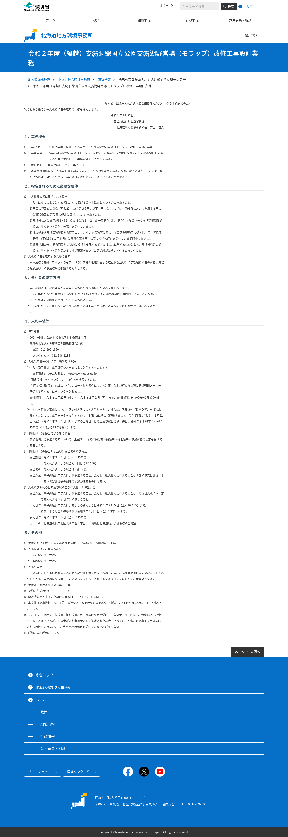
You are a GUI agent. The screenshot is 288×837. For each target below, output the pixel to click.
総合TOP (251, 35)
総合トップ (44, 675)
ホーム (48, 20)
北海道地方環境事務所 (74, 79)
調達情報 (104, 79)
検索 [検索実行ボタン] (231, 6)
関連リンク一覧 (78, 771)
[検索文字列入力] (199, 6)
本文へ (165, 5)
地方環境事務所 (39, 79)
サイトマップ (37, 771)
